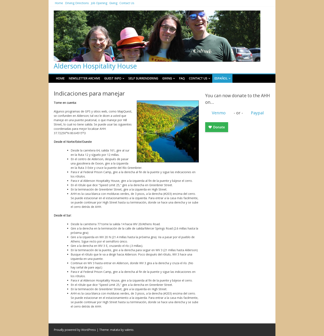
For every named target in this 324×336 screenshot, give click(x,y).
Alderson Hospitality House (95, 66)
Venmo (219, 113)
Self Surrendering (143, 78)
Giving (113, 3)
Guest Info (112, 78)
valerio (129, 330)
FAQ (182, 78)
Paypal (257, 113)
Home (59, 3)
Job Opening (99, 3)
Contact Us (126, 3)
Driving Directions (77, 3)
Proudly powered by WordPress (75, 330)
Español (221, 78)
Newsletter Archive (84, 78)
